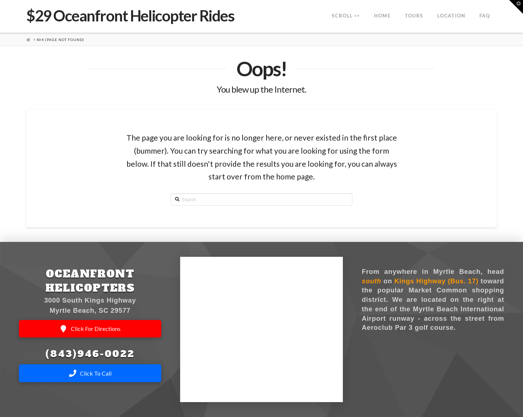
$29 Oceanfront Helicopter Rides (130, 15)
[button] (516, 7)
